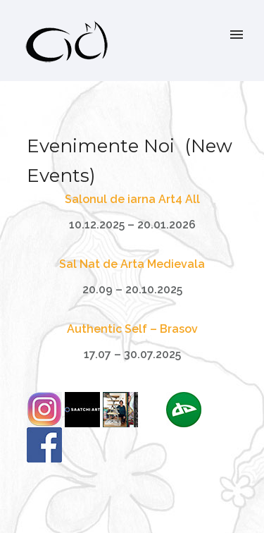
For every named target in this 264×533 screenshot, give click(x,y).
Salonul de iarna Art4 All (132, 199)
